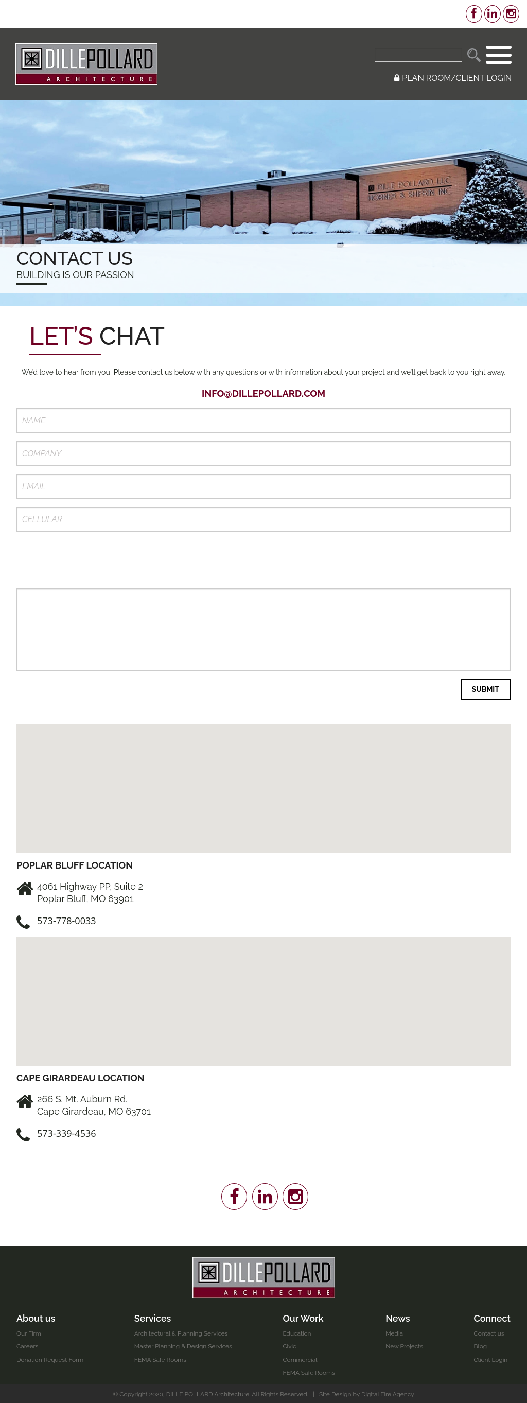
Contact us (488, 1331)
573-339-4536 (66, 1131)
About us (36, 1316)
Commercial (300, 1357)
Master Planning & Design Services (183, 1344)
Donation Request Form (50, 1357)
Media (394, 1331)
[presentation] (94, 560)
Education (297, 1331)
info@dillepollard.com (263, 393)
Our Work (303, 1316)
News (397, 1316)
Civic (289, 1344)
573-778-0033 (66, 918)
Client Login (490, 1357)
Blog (480, 1344)
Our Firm (28, 1331)
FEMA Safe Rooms (160, 1357)
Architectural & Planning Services (181, 1331)
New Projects (404, 1344)
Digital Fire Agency (388, 1392)
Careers (27, 1344)
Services (152, 1316)
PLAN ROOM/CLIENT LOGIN (453, 78)
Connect (492, 1316)
